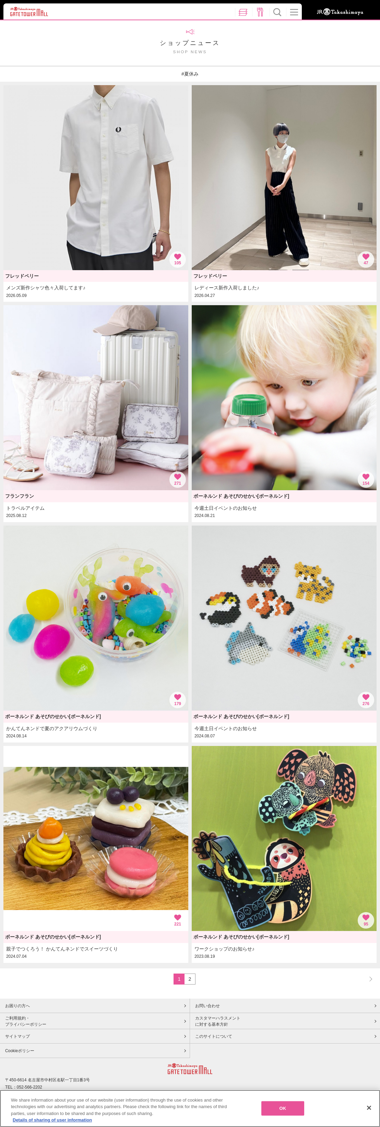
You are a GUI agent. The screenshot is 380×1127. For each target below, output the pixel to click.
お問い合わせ (207, 1005)
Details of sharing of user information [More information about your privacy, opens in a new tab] (52, 1121)
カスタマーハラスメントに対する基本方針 (217, 1021)
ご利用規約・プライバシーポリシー (25, 1021)
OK (283, 1109)
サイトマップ (17, 1036)
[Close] (369, 1109)
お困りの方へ (17, 1005)
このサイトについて (213, 1036)
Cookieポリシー (19, 1050)
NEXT (367, 979)
